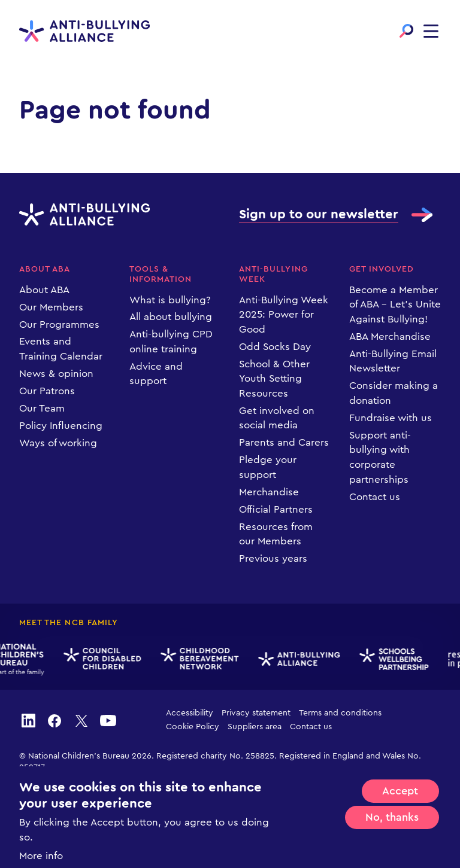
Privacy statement (256, 713)
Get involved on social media (276, 418)
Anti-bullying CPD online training (171, 341)
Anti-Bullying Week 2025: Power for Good (283, 314)
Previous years (273, 558)
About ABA (44, 269)
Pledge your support (267, 467)
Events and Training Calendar (60, 348)
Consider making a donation (393, 393)
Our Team (42, 408)
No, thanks (392, 834)
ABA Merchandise (390, 336)
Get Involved (381, 269)
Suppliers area (255, 727)
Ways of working (58, 443)
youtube (108, 720)
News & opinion (56, 373)
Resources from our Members (276, 534)
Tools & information (160, 274)
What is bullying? (170, 300)
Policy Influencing (60, 426)
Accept (400, 808)
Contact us (374, 497)
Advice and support (156, 373)
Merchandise (269, 492)
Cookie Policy (192, 727)
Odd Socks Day (275, 347)
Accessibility (189, 713)
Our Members (51, 307)
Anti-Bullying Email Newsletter (393, 361)
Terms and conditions (340, 713)
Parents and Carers (284, 442)
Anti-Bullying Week (273, 274)
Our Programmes (59, 324)
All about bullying (170, 317)
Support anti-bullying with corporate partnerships (380, 457)
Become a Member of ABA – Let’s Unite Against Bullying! (395, 304)
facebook (54, 720)
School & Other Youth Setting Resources (274, 378)
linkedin (28, 720)
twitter (81, 720)
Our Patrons (47, 391)
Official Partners (276, 509)
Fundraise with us (390, 418)
